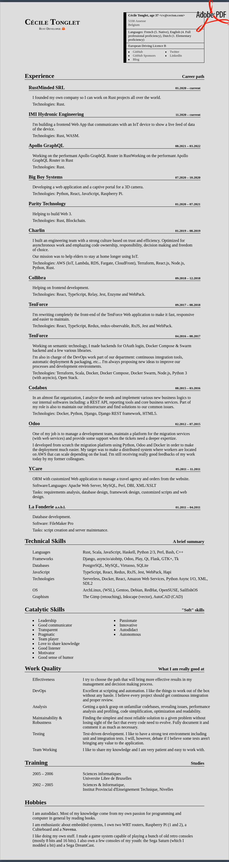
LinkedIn (176, 55)
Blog (136, 59)
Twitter (174, 52)
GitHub (137, 52)
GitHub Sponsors (144, 55)
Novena (69, 829)
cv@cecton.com (172, 15)
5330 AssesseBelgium (137, 23)
